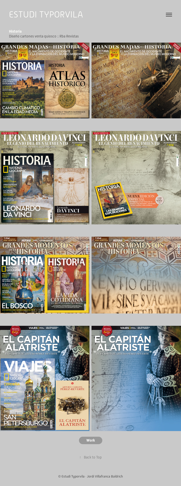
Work (90, 440)
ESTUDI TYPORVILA (46, 14)
